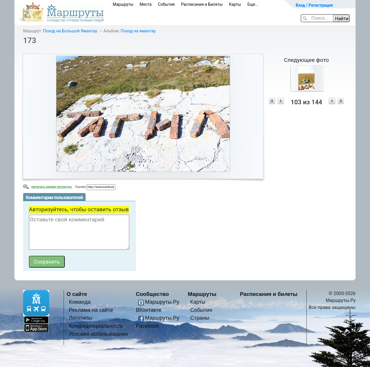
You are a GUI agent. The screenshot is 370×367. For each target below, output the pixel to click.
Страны (199, 318)
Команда (79, 302)
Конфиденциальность (96, 326)
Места (145, 4)
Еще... (252, 4)
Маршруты (123, 4)
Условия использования (98, 334)
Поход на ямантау (138, 31)
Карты (235, 4)
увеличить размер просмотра (51, 186)
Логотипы (80, 318)
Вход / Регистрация (314, 5)
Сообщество (152, 294)
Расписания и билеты (268, 294)
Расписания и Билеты (202, 4)
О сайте (77, 294)
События (166, 4)
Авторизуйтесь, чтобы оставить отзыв (79, 209)
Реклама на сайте (91, 310)
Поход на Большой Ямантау (70, 31)
